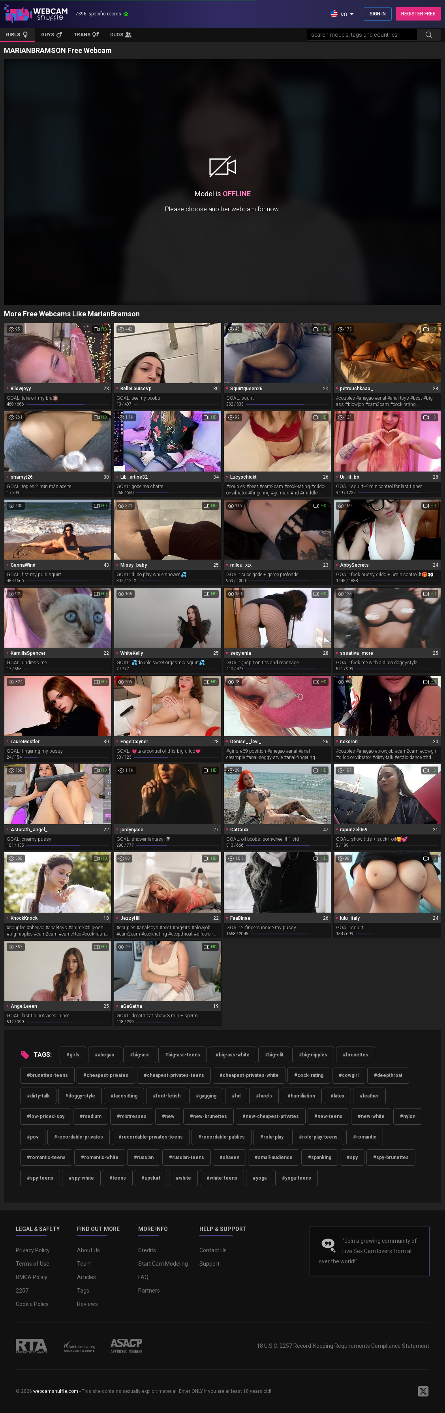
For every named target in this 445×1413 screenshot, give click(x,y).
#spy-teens (40, 1178)
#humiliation (301, 1096)
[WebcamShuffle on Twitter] (423, 1391)
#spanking (319, 1157)
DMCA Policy (31, 1277)
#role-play (272, 1137)
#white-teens (222, 1178)
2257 (22, 1290)
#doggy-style (80, 1096)
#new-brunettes (208, 1116)
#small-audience (274, 1157)
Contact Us (213, 1250)
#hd (236, 1096)
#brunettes (355, 1055)
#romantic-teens (46, 1157)
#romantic (364, 1137)
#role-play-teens (318, 1137)
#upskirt (150, 1178)
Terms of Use (32, 1263)
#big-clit (274, 1055)
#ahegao (105, 1055)
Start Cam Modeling (163, 1263)
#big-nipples (313, 1055)
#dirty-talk (38, 1096)
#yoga (260, 1178)
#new (168, 1116)
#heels (264, 1096)
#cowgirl (349, 1075)
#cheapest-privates (105, 1075)
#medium (90, 1116)
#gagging (206, 1096)
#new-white (371, 1116)
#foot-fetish (166, 1096)
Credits (147, 1250)
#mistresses (131, 1116)
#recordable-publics (221, 1137)
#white (183, 1178)
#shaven (229, 1157)
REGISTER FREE (418, 14)
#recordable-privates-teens (150, 1137)
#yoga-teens (296, 1178)
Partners (149, 1290)
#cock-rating (308, 1075)
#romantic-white (99, 1157)
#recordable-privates (78, 1137)
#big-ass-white (233, 1055)
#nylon (407, 1116)
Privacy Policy (33, 1250)
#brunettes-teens (47, 1075)
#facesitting (124, 1096)
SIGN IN (378, 14)
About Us (88, 1250)
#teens (117, 1178)
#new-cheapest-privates (270, 1116)
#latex (337, 1096)
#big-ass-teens (182, 1055)
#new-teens (328, 1116)
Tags (83, 1290)
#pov (33, 1137)
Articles (86, 1277)
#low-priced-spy (45, 1116)
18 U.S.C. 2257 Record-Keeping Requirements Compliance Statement (343, 1346)
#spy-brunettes (391, 1157)
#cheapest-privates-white (249, 1075)
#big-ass (140, 1055)
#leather (369, 1096)
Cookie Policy (32, 1304)
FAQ (143, 1277)
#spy (352, 1157)
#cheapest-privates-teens (174, 1075)
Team (84, 1263)
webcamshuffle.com (55, 1391)
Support (209, 1263)
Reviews (87, 1304)
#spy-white (81, 1178)
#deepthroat (388, 1075)
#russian (144, 1157)
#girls (72, 1055)
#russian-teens (186, 1157)
